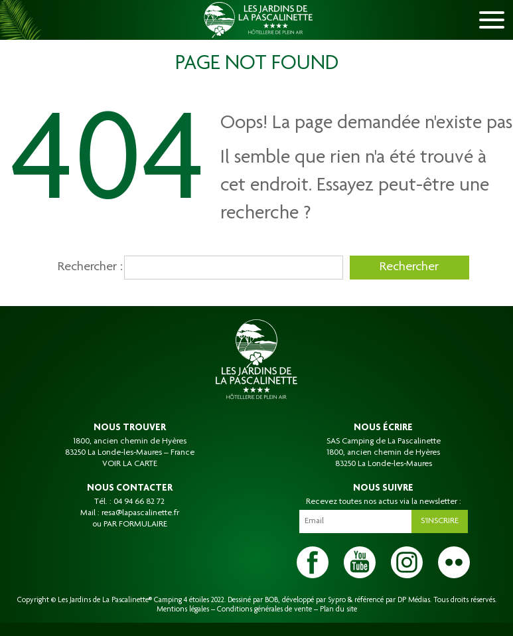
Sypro (337, 600)
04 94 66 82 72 (139, 502)
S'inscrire (440, 521)
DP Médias (414, 600)
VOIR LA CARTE (129, 464)
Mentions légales (183, 609)
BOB (271, 600)
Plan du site (338, 609)
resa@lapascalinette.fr (140, 513)
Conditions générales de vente (264, 609)
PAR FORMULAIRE (135, 524)
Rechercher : (87, 267)
